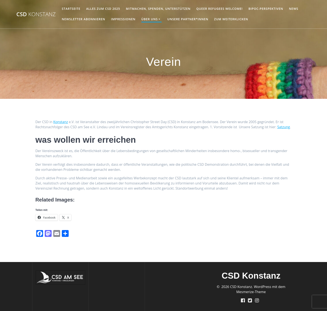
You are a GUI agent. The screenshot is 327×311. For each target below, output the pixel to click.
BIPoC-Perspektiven (266, 9)
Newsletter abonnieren (83, 19)
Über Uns (149, 19)
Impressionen (123, 19)
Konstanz (60, 122)
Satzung (283, 127)
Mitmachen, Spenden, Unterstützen (158, 9)
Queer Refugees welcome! (219, 9)
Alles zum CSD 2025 (103, 9)
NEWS (293, 9)
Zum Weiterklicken (231, 19)
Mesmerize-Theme (251, 291)
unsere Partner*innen (187, 19)
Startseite (71, 9)
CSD (36, 14)
